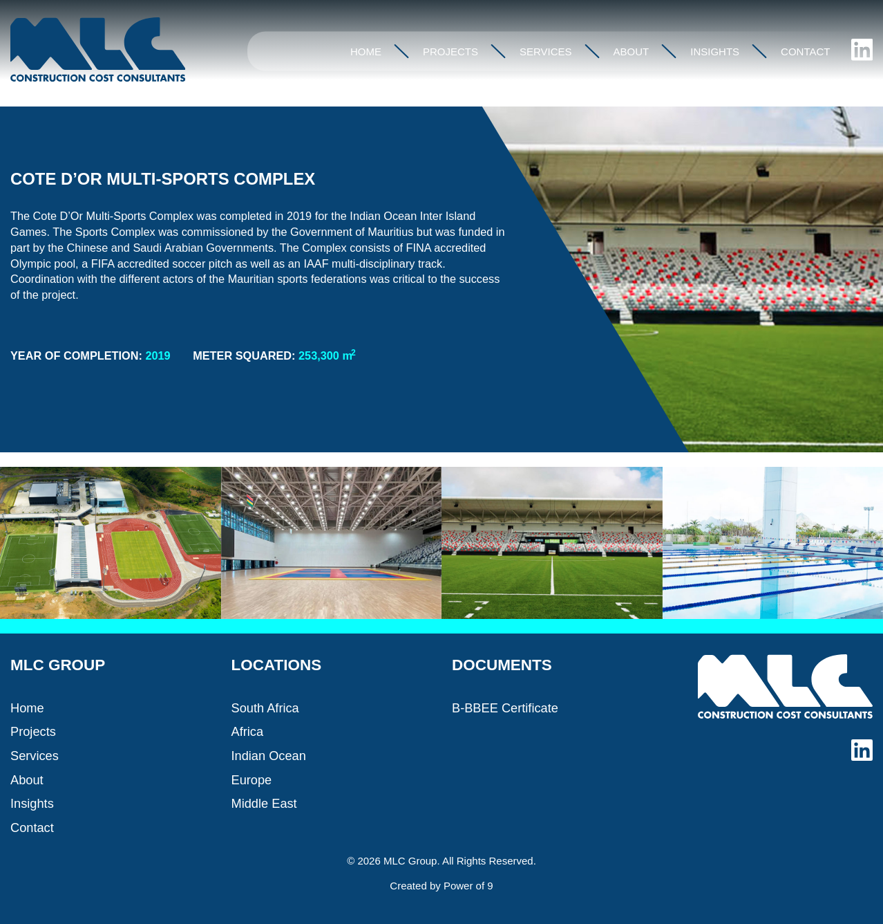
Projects (450, 51)
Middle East (264, 803)
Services (546, 51)
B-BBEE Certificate (505, 708)
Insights (714, 51)
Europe (251, 780)
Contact (805, 51)
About (631, 51)
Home (365, 51)
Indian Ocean (268, 755)
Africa (247, 731)
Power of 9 (468, 885)
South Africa (265, 708)
